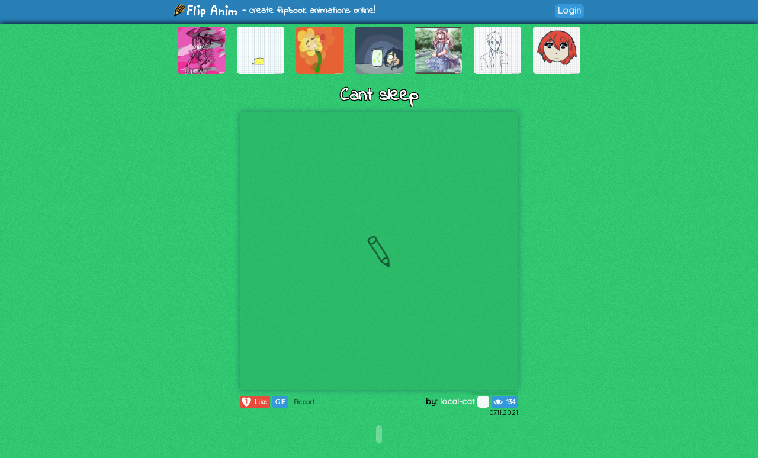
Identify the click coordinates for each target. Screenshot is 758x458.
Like (253, 402)
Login (569, 10)
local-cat (464, 401)
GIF (280, 402)
